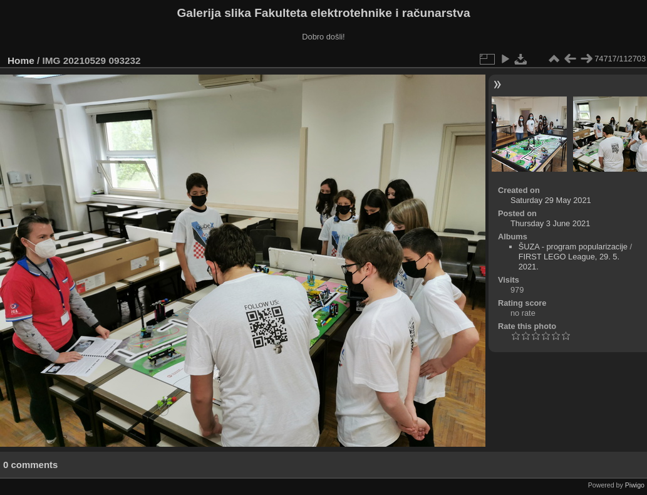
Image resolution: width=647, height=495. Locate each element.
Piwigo (634, 485)
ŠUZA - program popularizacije (573, 246)
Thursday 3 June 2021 (550, 223)
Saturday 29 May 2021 (550, 200)
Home (21, 60)
